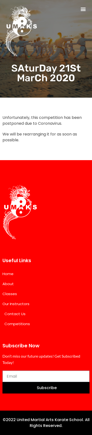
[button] (83, 9)
